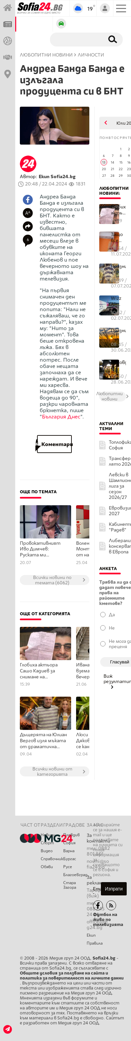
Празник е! (118, 333)
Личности (91, 55)
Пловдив (71, 835)
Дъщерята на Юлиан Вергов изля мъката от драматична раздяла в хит (43, 741)
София (69, 843)
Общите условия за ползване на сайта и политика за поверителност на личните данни (72, 976)
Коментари (54, 444)
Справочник (52, 859)
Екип (91, 935)
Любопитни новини (46, 55)
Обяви (47, 867)
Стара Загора (69, 885)
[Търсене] (76, 39)
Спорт (47, 843)
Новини (48, 835)
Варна (68, 851)
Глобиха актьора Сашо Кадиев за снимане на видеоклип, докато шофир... (118, 210)
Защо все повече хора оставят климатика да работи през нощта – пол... (118, 237)
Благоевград (75, 874)
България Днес (61, 416)
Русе (67, 867)
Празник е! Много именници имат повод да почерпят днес (118, 269)
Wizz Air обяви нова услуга (117, 301)
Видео (47, 851)
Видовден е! (118, 365)
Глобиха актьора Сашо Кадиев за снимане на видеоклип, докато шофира (41, 671)
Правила (95, 943)
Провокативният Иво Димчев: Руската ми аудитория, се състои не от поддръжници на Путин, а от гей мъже (40, 549)
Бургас (69, 859)
